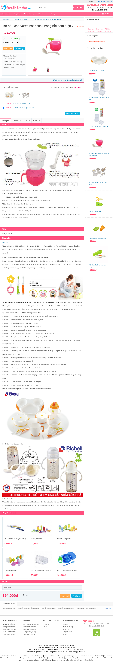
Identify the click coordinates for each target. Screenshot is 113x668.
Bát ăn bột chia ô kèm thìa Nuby (67, 570)
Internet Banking (68, 627)
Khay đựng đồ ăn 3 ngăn (96, 71)
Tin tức (41, 14)
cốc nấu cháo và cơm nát (66, 608)
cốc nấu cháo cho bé (9, 608)
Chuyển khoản (67, 632)
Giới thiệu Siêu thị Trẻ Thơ (31, 624)
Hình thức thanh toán (29, 627)
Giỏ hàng (107, 14)
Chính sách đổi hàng (9, 632)
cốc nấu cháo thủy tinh (48, 608)
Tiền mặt (65, 624)
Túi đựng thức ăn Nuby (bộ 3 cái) (41, 570)
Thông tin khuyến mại (29, 632)
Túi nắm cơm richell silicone (97, 238)
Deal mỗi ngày (29, 14)
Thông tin (5, 121)
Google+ (45, 627)
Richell (19, 132)
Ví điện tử (66, 634)
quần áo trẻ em (5, 656)
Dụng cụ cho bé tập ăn (20, 19)
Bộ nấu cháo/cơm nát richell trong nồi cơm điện (46, 19)
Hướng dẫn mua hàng (9, 627)
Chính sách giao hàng (9, 629)
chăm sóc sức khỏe (44, 207)
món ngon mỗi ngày (76, 660)
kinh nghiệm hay (88, 660)
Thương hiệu (17, 120)
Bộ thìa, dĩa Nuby (36, 539)
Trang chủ (6, 14)
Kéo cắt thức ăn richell (96, 211)
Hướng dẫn (70, 80)
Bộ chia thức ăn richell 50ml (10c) (99, 126)
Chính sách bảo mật (9, 634)
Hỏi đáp (52, 14)
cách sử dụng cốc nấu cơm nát (86, 608)
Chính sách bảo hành (29, 629)
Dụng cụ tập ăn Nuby (11, 570)
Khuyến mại (17, 14)
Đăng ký (109, 1)
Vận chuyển (78, 80)
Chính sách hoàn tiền (29, 634)
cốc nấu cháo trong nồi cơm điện (28, 608)
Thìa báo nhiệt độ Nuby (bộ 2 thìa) (15, 539)
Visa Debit (66, 629)
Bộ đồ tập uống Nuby (63, 539)
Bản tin (92, 1)
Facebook (46, 624)
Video (28, 120)
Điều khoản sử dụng (59, 80)
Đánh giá (36, 120)
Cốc (3, 200)
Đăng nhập (101, 1)
